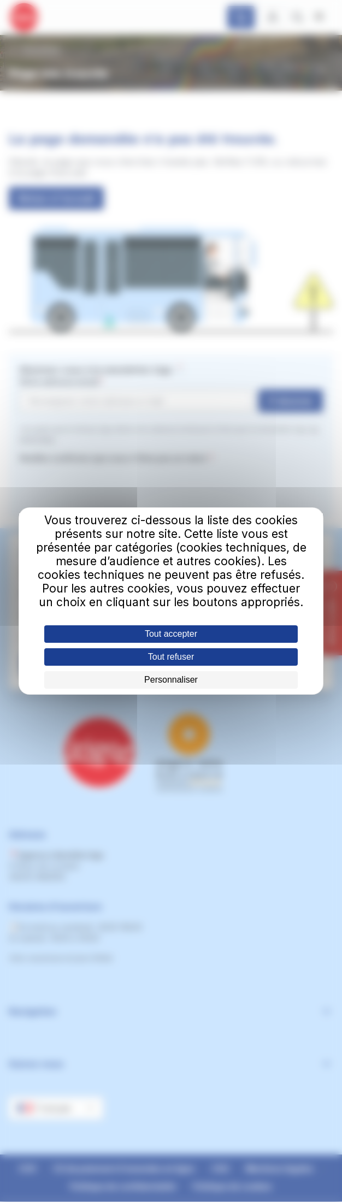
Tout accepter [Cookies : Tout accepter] (171, 633)
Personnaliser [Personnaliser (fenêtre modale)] (171, 679)
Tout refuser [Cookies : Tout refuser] (171, 656)
